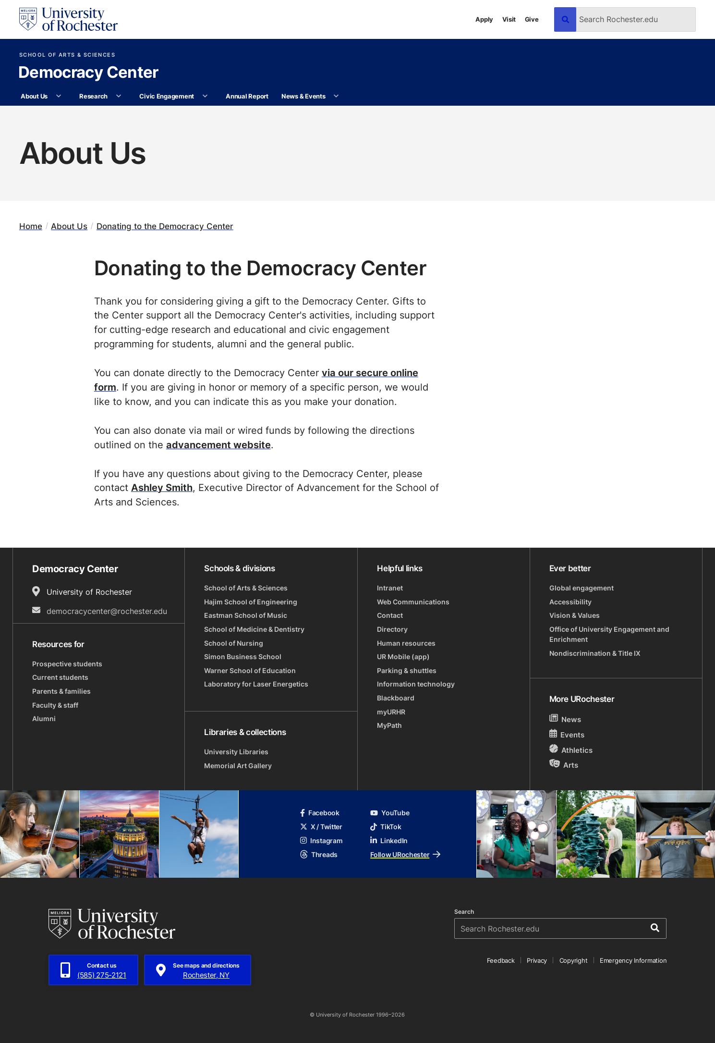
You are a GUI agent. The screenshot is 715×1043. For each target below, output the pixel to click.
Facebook (319, 813)
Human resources (406, 643)
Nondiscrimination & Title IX (595, 653)
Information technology (416, 684)
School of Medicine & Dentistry (254, 629)
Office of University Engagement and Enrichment (609, 634)
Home (30, 226)
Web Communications (413, 602)
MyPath (389, 725)
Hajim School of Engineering (250, 602)
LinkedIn (389, 840)
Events (567, 734)
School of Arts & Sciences (67, 55)
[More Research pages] (118, 96)
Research (93, 95)
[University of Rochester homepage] (68, 19)
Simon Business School (242, 656)
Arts (564, 764)
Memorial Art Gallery (238, 766)
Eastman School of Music (245, 615)
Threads (319, 854)
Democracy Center (88, 73)
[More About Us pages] (58, 96)
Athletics (571, 749)
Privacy (537, 960)
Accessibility (570, 602)
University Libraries (236, 752)
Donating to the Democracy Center (165, 226)
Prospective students (67, 664)
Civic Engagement (166, 95)
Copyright (573, 960)
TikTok (385, 827)
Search (464, 912)
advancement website (218, 444)
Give (532, 19)
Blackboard (395, 698)
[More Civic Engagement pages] (205, 96)
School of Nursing (233, 643)
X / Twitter (321, 827)
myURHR (391, 712)
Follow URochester (405, 854)
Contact (390, 615)
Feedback (501, 960)
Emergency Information (633, 960)
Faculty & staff (55, 705)
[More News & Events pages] (336, 96)
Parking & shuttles (406, 670)
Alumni (44, 718)
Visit (509, 19)
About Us (34, 95)
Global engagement (581, 588)
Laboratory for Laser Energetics (256, 684)
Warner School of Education (250, 670)
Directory (392, 629)
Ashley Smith (162, 487)
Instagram (321, 840)
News (565, 718)
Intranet (390, 588)
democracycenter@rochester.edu (107, 610)
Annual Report (247, 95)
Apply (484, 19)
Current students (60, 677)
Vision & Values (574, 615)
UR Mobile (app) (403, 656)
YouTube (389, 813)
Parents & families (61, 691)
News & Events (303, 95)
